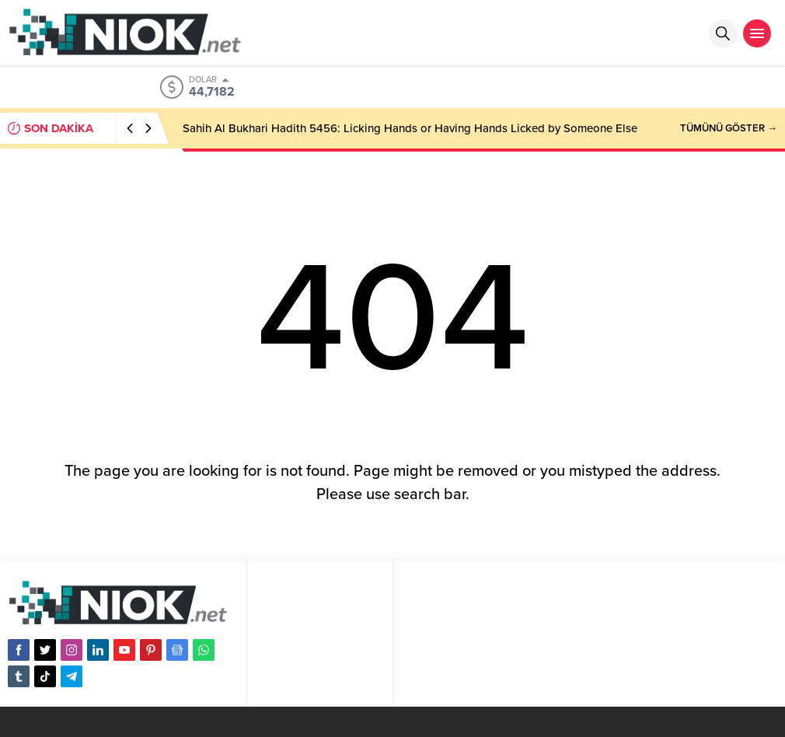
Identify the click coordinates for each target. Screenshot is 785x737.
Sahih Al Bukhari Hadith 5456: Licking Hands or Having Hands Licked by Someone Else (410, 128)
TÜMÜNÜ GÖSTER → (728, 128)
